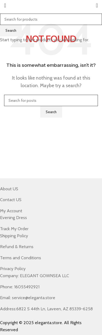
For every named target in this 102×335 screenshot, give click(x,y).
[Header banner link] (51, 167)
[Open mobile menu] (5, 5)
